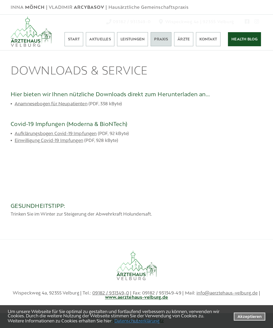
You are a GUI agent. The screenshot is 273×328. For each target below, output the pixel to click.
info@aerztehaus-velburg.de (227, 293)
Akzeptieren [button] (250, 316)
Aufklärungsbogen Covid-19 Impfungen (56, 133)
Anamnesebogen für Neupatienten (51, 103)
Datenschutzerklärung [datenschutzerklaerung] (136, 320)
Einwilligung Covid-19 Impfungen (49, 140)
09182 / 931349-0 (110, 293)
